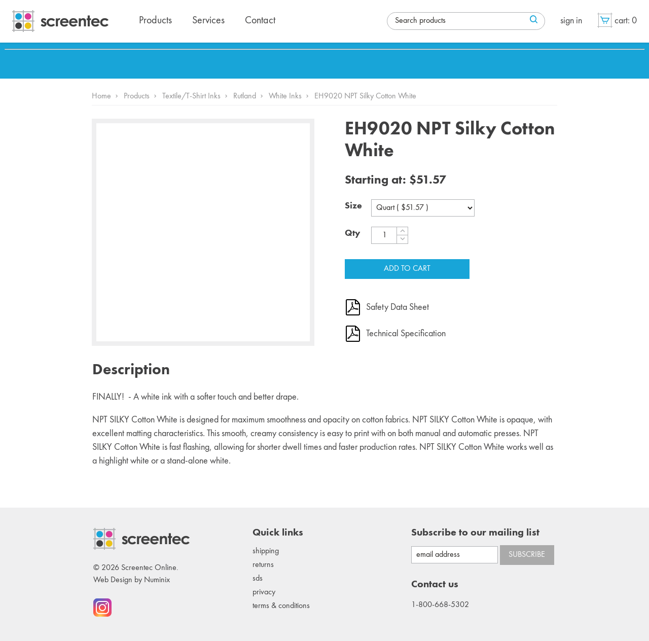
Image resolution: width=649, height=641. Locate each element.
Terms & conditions (281, 606)
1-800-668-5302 (440, 605)
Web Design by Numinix (131, 580)
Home (101, 96)
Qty (352, 233)
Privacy (264, 592)
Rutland (244, 96)
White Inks (285, 96)
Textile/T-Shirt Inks (191, 96)
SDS (258, 579)
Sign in (571, 20)
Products (137, 96)
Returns (263, 565)
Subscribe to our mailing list (475, 533)
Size (353, 205)
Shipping (266, 551)
